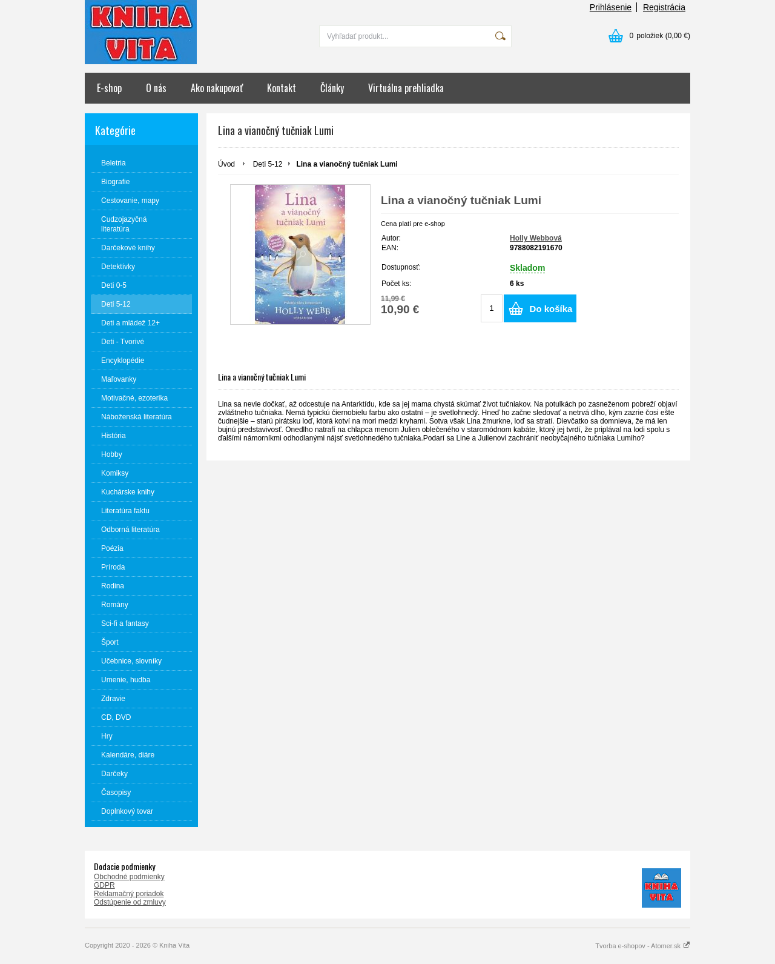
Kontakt (281, 88)
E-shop (109, 88)
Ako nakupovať (217, 88)
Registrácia (664, 7)
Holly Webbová (536, 238)
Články (332, 88)
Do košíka (551, 309)
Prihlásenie (611, 7)
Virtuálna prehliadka (406, 88)
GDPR (104, 885)
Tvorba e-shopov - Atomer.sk (642, 945)
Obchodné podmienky (129, 877)
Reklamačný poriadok (128, 893)
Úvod (226, 164)
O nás (156, 88)
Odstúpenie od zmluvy (130, 902)
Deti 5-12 (268, 164)
